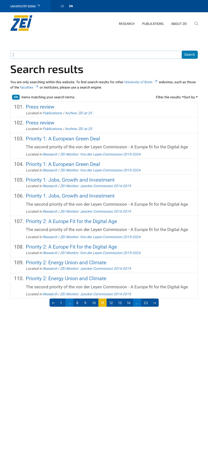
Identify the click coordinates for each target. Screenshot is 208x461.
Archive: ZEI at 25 (78, 113)
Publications (153, 24)
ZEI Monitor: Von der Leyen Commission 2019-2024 (100, 154)
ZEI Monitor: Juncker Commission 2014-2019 (95, 186)
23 (146, 303)
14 (128, 303)
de (62, 6)
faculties (29, 87)
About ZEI (179, 24)
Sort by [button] (189, 97)
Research (127, 24)
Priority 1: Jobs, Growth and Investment (70, 180)
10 (94, 303)
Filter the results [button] (168, 97)
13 (119, 303)
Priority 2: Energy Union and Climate (66, 262)
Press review (40, 107)
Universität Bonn (25, 6)
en (71, 6)
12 (111, 303)
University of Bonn (141, 82)
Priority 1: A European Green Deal (63, 139)
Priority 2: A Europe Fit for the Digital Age (71, 221)
